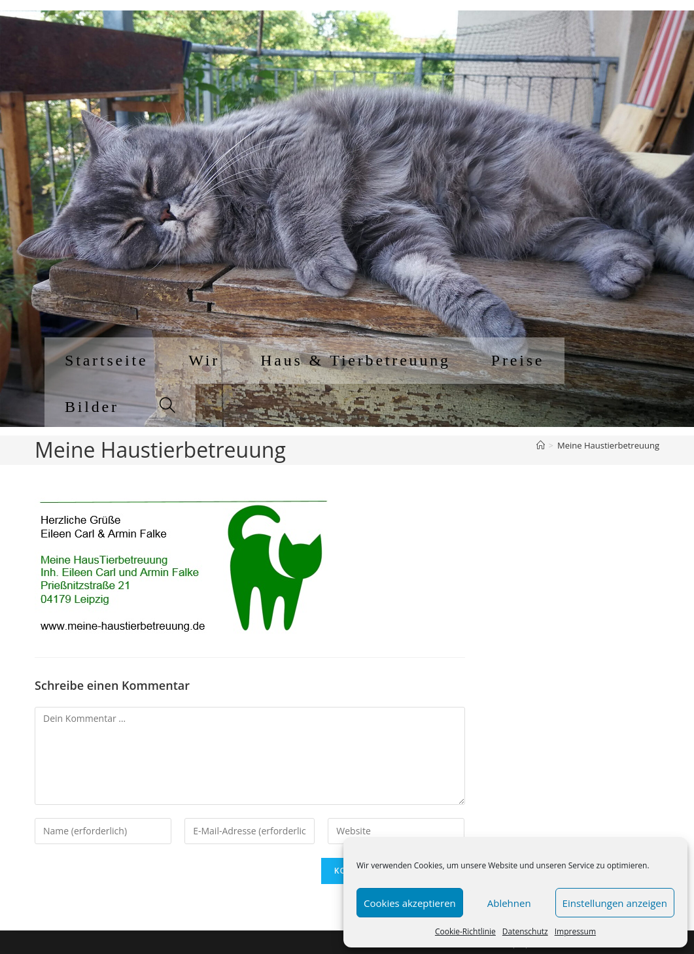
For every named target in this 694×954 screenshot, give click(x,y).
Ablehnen (509, 903)
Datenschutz (525, 931)
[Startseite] (540, 445)
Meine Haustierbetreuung (608, 445)
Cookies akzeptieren (410, 903)
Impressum (575, 931)
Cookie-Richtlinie (465, 931)
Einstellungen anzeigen (615, 903)
